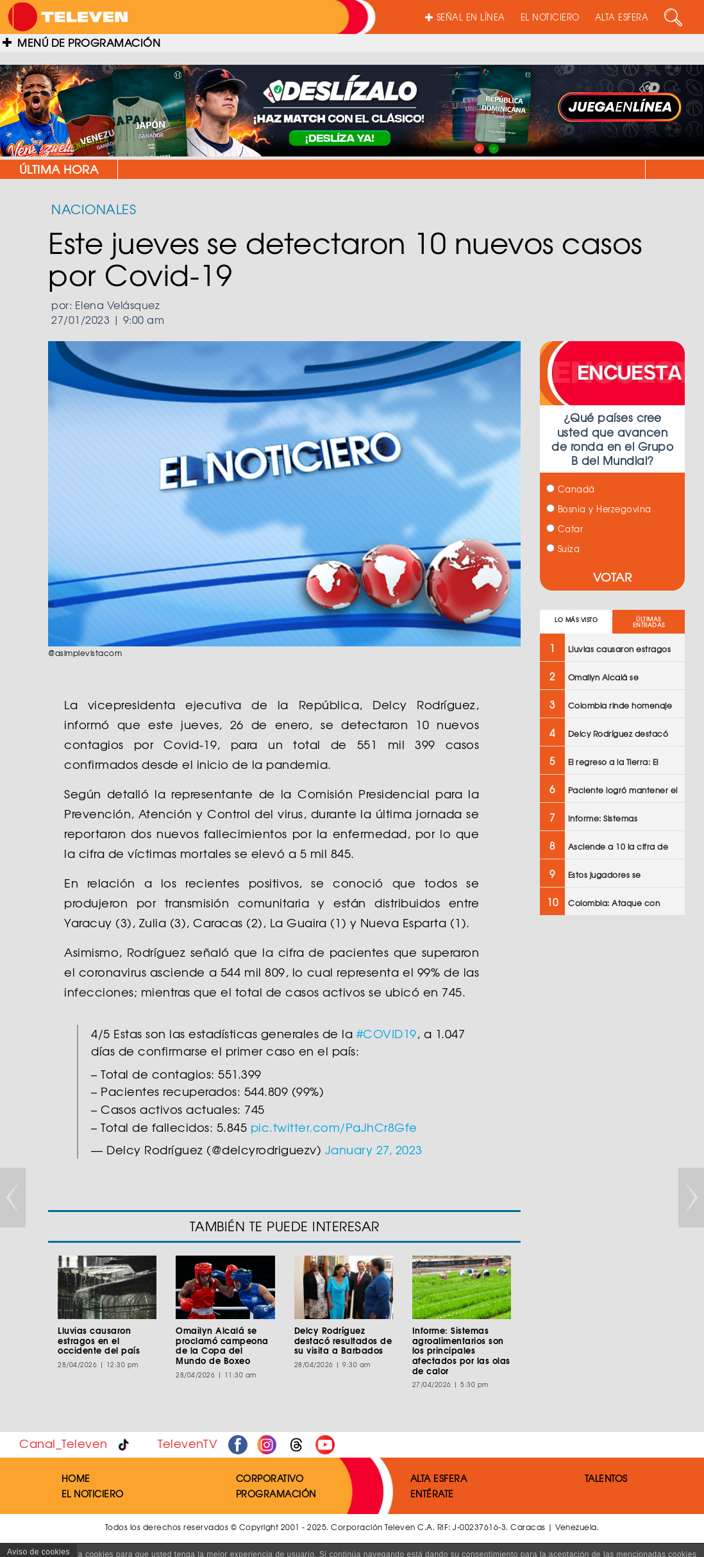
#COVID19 (386, 1033)
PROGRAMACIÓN (276, 1493)
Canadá (570, 489)
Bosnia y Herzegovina (598, 509)
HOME (76, 1478)
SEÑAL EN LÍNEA (465, 17)
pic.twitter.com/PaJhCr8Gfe (334, 1127)
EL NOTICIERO (550, 17)
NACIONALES (93, 208)
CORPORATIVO (270, 1478)
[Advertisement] (611, 1130)
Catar (564, 529)
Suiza (563, 549)
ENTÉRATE (432, 1493)
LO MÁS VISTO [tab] (576, 620)
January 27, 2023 (374, 1149)
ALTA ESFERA (622, 17)
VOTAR (612, 576)
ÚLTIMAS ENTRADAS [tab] (649, 622)
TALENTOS (606, 1478)
